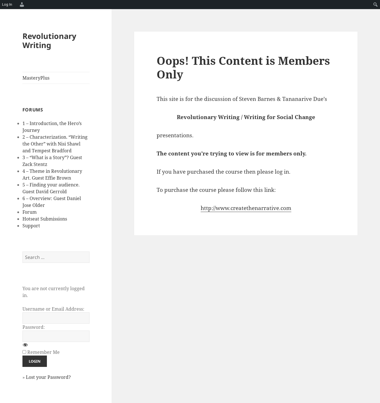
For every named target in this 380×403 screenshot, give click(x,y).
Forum (29, 212)
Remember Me (43, 352)
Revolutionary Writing (49, 40)
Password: (33, 327)
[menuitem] (21, 4)
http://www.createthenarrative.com (246, 208)
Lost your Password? (48, 377)
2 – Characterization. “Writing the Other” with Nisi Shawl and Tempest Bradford (55, 144)
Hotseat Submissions (44, 219)
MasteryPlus (35, 78)
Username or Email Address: (53, 309)
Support (31, 226)
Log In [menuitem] (7, 4)
